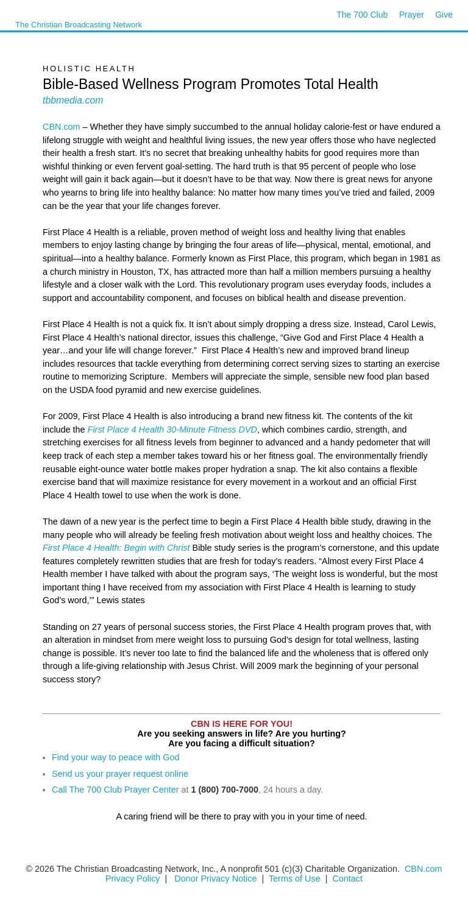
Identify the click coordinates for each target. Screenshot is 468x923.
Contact (347, 878)
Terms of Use (296, 878)
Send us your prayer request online (120, 774)
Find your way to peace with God (116, 757)
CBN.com (61, 127)
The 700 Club (362, 14)
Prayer (411, 14)
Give (444, 14)
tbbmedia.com (73, 100)
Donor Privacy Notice (215, 878)
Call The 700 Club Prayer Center (115, 789)
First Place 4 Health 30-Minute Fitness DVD (172, 429)
